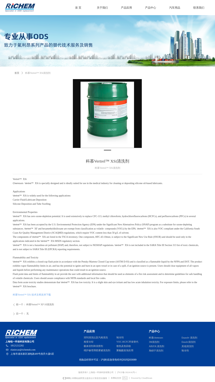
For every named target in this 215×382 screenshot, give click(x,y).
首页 (16, 73)
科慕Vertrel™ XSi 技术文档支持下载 (32, 294)
